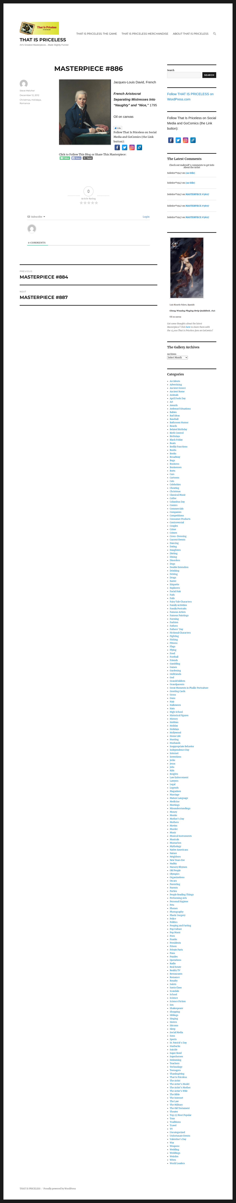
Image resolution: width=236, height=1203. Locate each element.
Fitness (173, 643)
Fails (172, 598)
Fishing (174, 639)
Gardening (175, 670)
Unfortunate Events (180, 1135)
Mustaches (175, 843)
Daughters (175, 550)
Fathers (174, 625)
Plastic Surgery (177, 915)
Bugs (172, 460)
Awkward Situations (180, 408)
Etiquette (174, 584)
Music (173, 832)
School (173, 994)
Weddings (175, 1153)
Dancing (174, 543)
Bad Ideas (175, 415)
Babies (173, 412)
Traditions (175, 1122)
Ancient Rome (177, 391)
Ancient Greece (178, 388)
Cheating (174, 488)
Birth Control (177, 433)
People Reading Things (182, 894)
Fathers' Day (176, 629)
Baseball (174, 419)
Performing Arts (178, 898)
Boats (173, 443)
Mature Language (179, 798)
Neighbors (175, 856)
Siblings (174, 1015)
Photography (176, 911)
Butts (172, 470)
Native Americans (179, 849)
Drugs (173, 577)
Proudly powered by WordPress (59, 1188)
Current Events (177, 539)
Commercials (177, 508)
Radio (173, 963)
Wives (173, 1160)
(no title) (190, 173)
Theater (174, 1111)
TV (171, 1129)
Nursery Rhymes (178, 867)
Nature (173, 853)
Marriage (174, 794)
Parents (174, 887)
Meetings (175, 805)
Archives (171, 354)
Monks (173, 815)
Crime (173, 529)
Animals (174, 395)
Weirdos (174, 1156)
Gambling (175, 663)
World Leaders (177, 1163)
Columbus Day (177, 501)
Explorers (175, 588)
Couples (174, 526)
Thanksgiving (177, 1073)
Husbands (175, 743)
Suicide (173, 1049)
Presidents (175, 942)
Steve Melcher (27, 90)
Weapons (174, 1146)
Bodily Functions (178, 446)
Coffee (173, 498)
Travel (173, 1125)
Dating (173, 546)
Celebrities (175, 484)
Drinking (174, 570)
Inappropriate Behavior (182, 746)
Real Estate (175, 967)
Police (173, 918)
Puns (172, 953)
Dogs (172, 563)
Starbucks (175, 1046)
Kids (172, 770)
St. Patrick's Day (178, 1042)
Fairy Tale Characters (181, 601)
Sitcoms (174, 1025)
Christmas (25, 99)
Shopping (175, 1011)
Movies (173, 825)
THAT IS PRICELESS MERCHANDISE (145, 33)
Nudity (173, 863)
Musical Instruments (181, 836)
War (172, 1142)
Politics (173, 922)
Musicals (174, 839)
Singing (174, 1018)
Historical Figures (179, 715)
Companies (175, 512)
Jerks (172, 760)
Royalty (173, 980)
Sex (172, 1004)
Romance (25, 103)
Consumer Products (180, 519)
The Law (174, 1101)
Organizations (177, 877)
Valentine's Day (178, 1139)
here (188, 327)
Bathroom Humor (179, 422)
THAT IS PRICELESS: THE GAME (96, 33)
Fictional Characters (180, 632)
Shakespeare (176, 1008)
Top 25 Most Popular (180, 1115)
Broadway (175, 457)
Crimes (173, 532)
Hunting (174, 739)
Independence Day (179, 750)
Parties (173, 891)
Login (145, 216)
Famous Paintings (179, 615)
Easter (173, 581)
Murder (174, 829)
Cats (172, 481)
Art (171, 402)
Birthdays (175, 436)
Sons (172, 1035)
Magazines (175, 791)
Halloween (175, 705)
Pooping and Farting (180, 925)
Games (173, 667)
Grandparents (177, 684)
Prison (173, 946)
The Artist (175, 1080)
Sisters (173, 1022)
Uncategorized (177, 1132)
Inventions (175, 756)
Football (174, 656)
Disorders (175, 560)
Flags (172, 646)
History (174, 719)
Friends (174, 660)
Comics (173, 505)
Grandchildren (177, 681)
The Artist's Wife (178, 1091)
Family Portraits (178, 608)
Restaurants (176, 973)
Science (174, 998)
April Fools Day (178, 398)
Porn (172, 936)
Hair (172, 701)
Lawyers (174, 781)
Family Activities (178, 605)
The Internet (176, 1098)
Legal (172, 784)
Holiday (174, 725)
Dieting (173, 553)
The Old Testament (180, 1108)
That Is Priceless (178, 1077)
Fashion (174, 622)
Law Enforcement (179, 777)
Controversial (177, 522)
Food (172, 653)
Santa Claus (176, 987)
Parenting (175, 884)
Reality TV (175, 970)
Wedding (174, 1149)
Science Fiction (178, 1001)
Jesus (172, 763)
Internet (174, 753)
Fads (172, 594)
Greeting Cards (177, 691)
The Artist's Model (179, 1084)
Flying (173, 650)
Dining (173, 557)
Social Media (176, 1032)
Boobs (173, 450)
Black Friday (176, 439)
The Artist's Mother (180, 1087)
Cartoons (174, 477)
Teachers (174, 1063)
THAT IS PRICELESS (43, 39)
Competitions (177, 515)
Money (173, 812)
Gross (173, 694)
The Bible (175, 1094)
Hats (172, 708)
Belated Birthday (178, 429)
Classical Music (178, 495)
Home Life (175, 736)
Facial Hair (175, 591)
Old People (175, 870)
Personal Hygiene (179, 901)
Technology (176, 1067)
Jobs (172, 767)
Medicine (174, 801)
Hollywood (175, 732)
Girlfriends (175, 674)
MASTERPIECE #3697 (197, 194)
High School (176, 712)
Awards (174, 405)
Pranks (173, 939)
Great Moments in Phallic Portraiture (189, 687)
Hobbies (174, 722)
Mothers (174, 822)
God (172, 677)
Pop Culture (176, 929)
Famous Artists (178, 612)
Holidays (36, 99)
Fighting (174, 636)
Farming (174, 619)
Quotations (175, 960)
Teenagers (175, 1070)
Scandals (174, 991)
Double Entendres (179, 567)
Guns (172, 698)
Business (174, 464)
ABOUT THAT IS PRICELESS (190, 33)
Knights (174, 774)
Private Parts (176, 949)
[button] (215, 34)
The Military (176, 1104)
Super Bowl (176, 1053)
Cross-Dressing (178, 536)
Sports (173, 1039)
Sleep (172, 1029)
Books (173, 453)
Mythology (175, 846)
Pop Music (175, 932)
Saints (173, 984)
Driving (174, 574)
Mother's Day (177, 818)
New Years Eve (177, 860)
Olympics (174, 874)
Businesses (176, 467)
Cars (172, 474)
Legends (174, 787)
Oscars (173, 880)
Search (170, 70)
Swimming (175, 1060)
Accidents (175, 381)
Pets (172, 905)
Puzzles (174, 956)
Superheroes (176, 1056)
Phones (174, 908)
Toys (172, 1118)
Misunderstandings (180, 808)
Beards (173, 426)
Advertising (176, 384)
